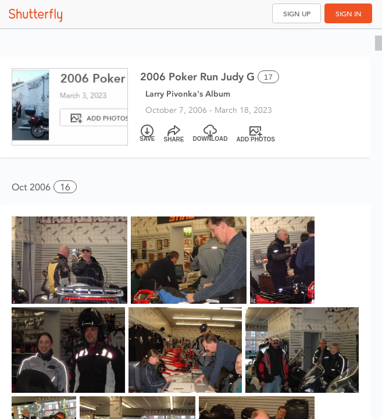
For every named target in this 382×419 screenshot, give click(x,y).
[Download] (210, 134)
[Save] (147, 134)
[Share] (174, 134)
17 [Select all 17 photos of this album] (268, 77)
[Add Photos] (256, 134)
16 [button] (65, 187)
